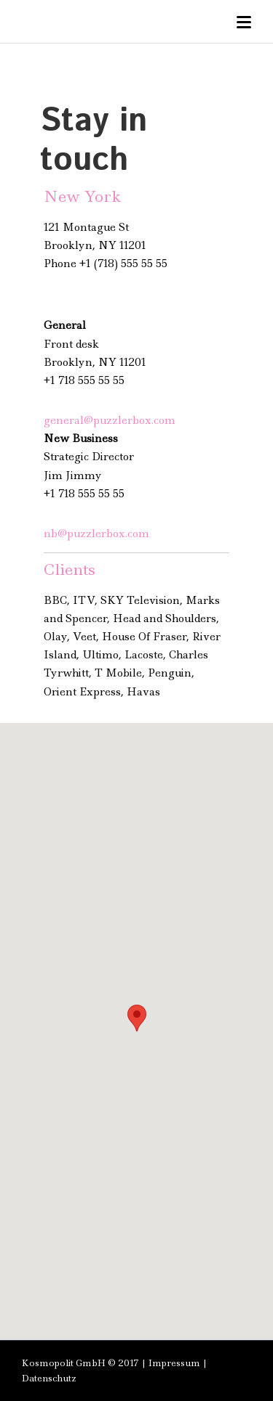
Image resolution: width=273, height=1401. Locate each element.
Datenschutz (49, 1378)
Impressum (174, 1363)
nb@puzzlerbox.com (96, 533)
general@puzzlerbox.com (109, 420)
